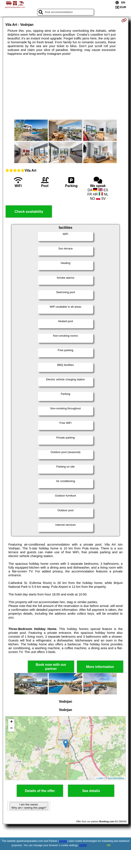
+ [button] (11, 722)
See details (91, 791)
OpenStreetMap (116, 778)
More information (100, 667)
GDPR (83, 845)
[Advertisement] (66, 87)
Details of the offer (40, 791)
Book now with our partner (51, 666)
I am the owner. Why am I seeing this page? (28, 806)
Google (63, 841)
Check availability (29, 211)
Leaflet (99, 778)
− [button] (11, 728)
